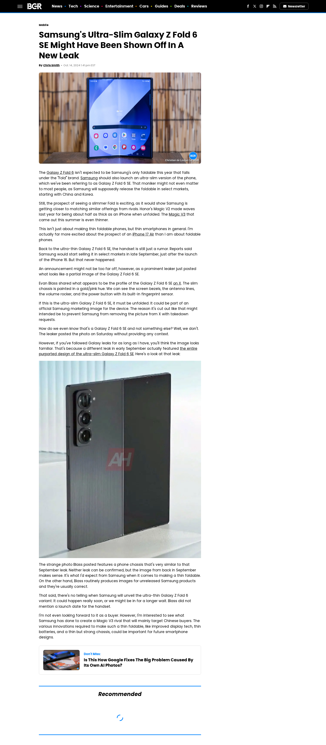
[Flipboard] (268, 6)
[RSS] (274, 6)
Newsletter (294, 6)
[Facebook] (248, 6)
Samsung (89, 178)
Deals (179, 6)
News (57, 6)
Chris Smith (51, 65)
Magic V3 (177, 215)
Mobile (43, 25)
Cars (144, 6)
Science (91, 6)
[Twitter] (254, 6)
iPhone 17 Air (143, 235)
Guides (161, 6)
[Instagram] (261, 6)
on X (177, 284)
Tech (73, 6)
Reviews (199, 6)
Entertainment (119, 6)
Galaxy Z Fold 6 (60, 173)
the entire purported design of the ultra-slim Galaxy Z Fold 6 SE (118, 351)
